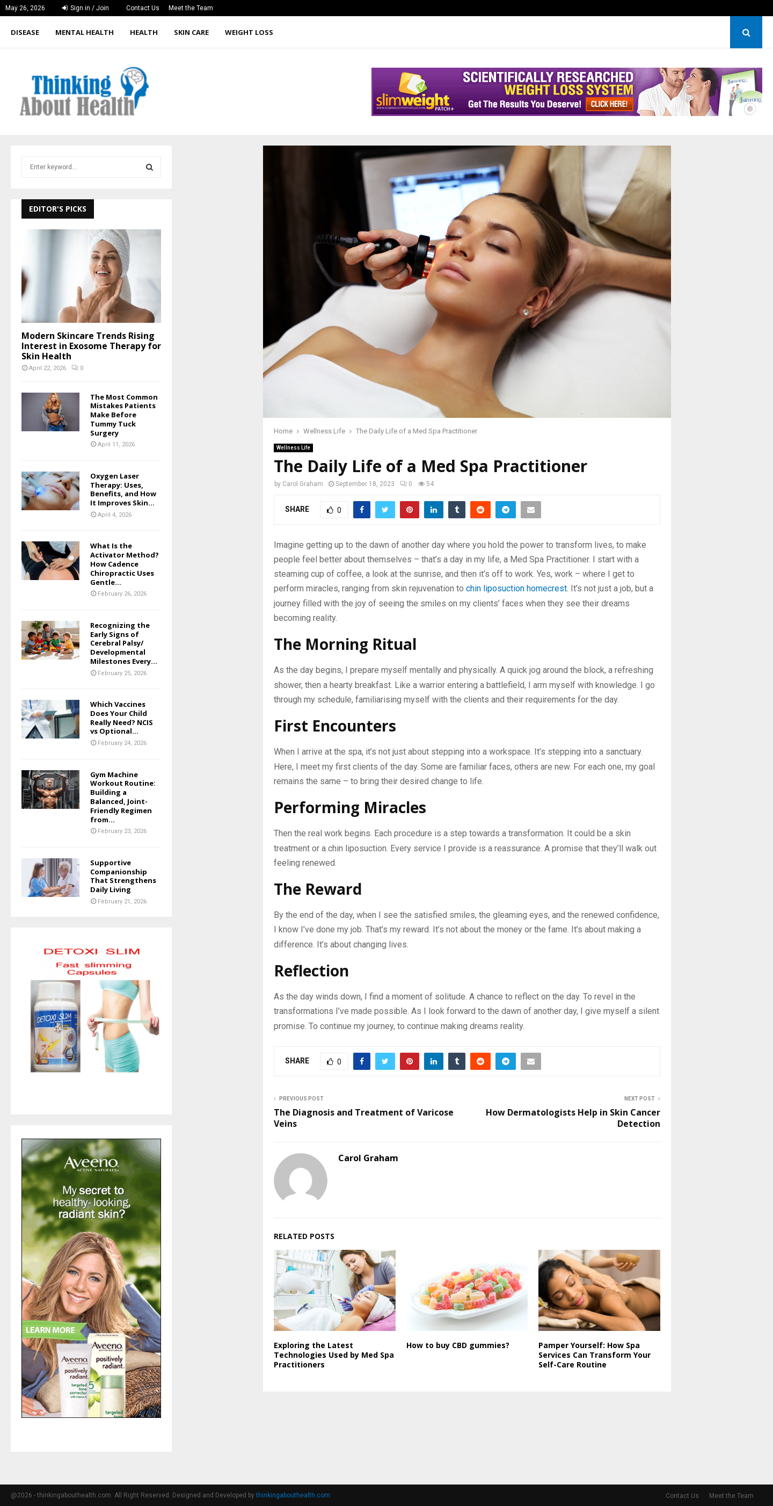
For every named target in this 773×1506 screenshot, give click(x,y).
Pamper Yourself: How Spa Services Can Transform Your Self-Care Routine (594, 1355)
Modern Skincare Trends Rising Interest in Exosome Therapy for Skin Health (91, 346)
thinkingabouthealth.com (293, 1495)
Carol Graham (302, 484)
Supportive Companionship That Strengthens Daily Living (123, 876)
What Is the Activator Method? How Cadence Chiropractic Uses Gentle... (124, 564)
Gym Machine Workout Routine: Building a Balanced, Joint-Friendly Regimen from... (123, 797)
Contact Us (142, 8)
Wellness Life (293, 448)
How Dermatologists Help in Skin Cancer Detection (573, 1118)
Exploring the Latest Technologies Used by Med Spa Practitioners (334, 1355)
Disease (25, 32)
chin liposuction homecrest (516, 588)
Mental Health (84, 32)
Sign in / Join (85, 8)
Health (144, 32)
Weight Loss (249, 32)
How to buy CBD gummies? (457, 1345)
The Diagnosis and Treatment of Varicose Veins (364, 1118)
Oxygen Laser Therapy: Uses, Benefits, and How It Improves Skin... (123, 489)
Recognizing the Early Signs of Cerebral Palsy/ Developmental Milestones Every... (123, 643)
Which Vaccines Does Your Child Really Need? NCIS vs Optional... (121, 717)
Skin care (191, 32)
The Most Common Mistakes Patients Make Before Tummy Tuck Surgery (124, 415)
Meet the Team (191, 8)
